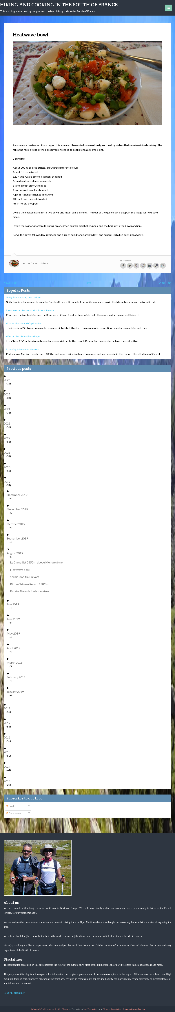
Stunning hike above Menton (22, 349)
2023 (8, 423)
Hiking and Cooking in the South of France (59, 4)
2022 (8, 438)
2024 (8, 409)
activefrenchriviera (35, 263)
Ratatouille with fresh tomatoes (31, 591)
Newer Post (10, 282)
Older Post (165, 282)
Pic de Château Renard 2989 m (30, 584)
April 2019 (15, 648)
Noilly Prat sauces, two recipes (23, 297)
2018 (8, 708)
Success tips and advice (134, 1009)
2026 (8, 380)
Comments (13, 813)
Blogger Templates (112, 1009)
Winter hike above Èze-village (23, 336)
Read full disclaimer (14, 992)
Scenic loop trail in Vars (26, 576)
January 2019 (17, 691)
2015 (8, 752)
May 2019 (15, 633)
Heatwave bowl (21, 569)
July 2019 (14, 604)
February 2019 (17, 677)
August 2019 (16, 553)
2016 (8, 737)
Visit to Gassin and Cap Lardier (23, 323)
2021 (8, 452)
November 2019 (19, 509)
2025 (8, 394)
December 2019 (18, 494)
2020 (8, 467)
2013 (8, 781)
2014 (8, 766)
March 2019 (16, 662)
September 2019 (19, 538)
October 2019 (17, 524)
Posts (10, 806)
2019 (8, 481)
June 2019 (15, 619)
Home (88, 282)
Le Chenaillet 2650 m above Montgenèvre (38, 562)
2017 (8, 723)
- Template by (83, 1009)
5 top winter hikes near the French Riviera (30, 310)
